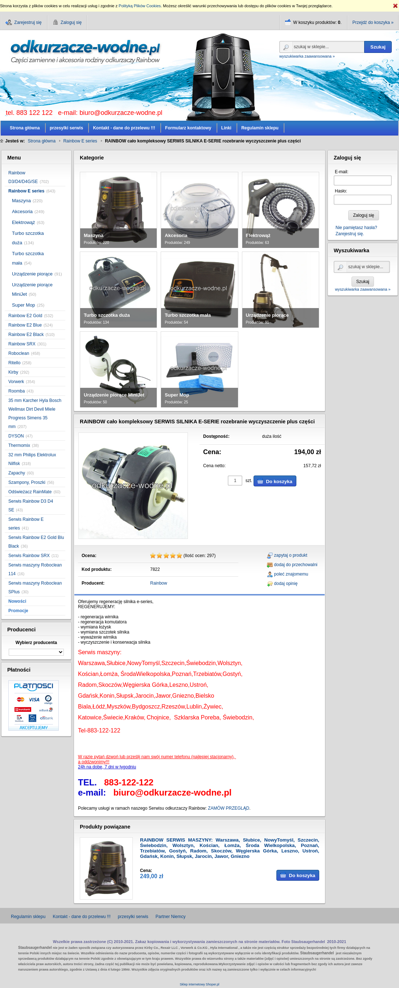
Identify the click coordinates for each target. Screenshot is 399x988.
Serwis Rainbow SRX (29, 555)
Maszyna (21, 200)
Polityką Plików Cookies (140, 6)
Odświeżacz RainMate (30, 491)
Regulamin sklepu (28, 916)
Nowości (17, 601)
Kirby (13, 372)
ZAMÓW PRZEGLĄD (228, 808)
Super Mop (23, 305)
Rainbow (158, 583)
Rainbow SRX (22, 343)
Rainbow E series (26, 191)
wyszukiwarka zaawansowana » (307, 56)
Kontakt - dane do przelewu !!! (81, 916)
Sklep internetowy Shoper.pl (199, 984)
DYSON (16, 436)
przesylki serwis (133, 916)
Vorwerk (16, 381)
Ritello (14, 362)
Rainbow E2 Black (26, 334)
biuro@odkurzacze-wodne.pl (120, 112)
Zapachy (16, 473)
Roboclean (18, 353)
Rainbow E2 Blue (25, 325)
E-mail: (341, 171)
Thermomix (19, 445)
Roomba (16, 391)
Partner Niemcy (171, 916)
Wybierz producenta (36, 642)
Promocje (18, 610)
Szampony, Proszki (26, 482)
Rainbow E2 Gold (25, 315)
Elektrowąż (23, 222)
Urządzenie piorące (32, 274)
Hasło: (341, 191)
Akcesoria (22, 211)
